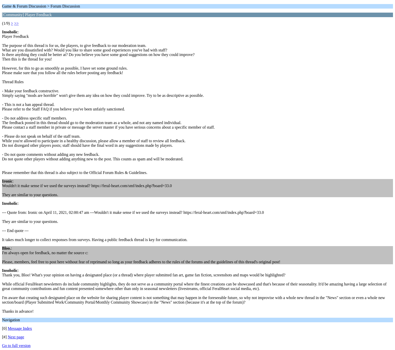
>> (16, 23)
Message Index (20, 328)
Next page (16, 337)
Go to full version (16, 345)
